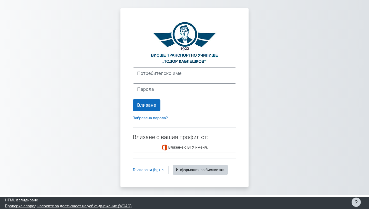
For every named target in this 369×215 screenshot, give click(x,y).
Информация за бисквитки (200, 170)
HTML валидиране (21, 200)
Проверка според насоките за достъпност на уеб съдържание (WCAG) (68, 206)
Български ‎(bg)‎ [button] (147, 170)
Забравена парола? (150, 118)
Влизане (146, 105)
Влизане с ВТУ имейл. (184, 147)
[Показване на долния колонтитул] (356, 202)
